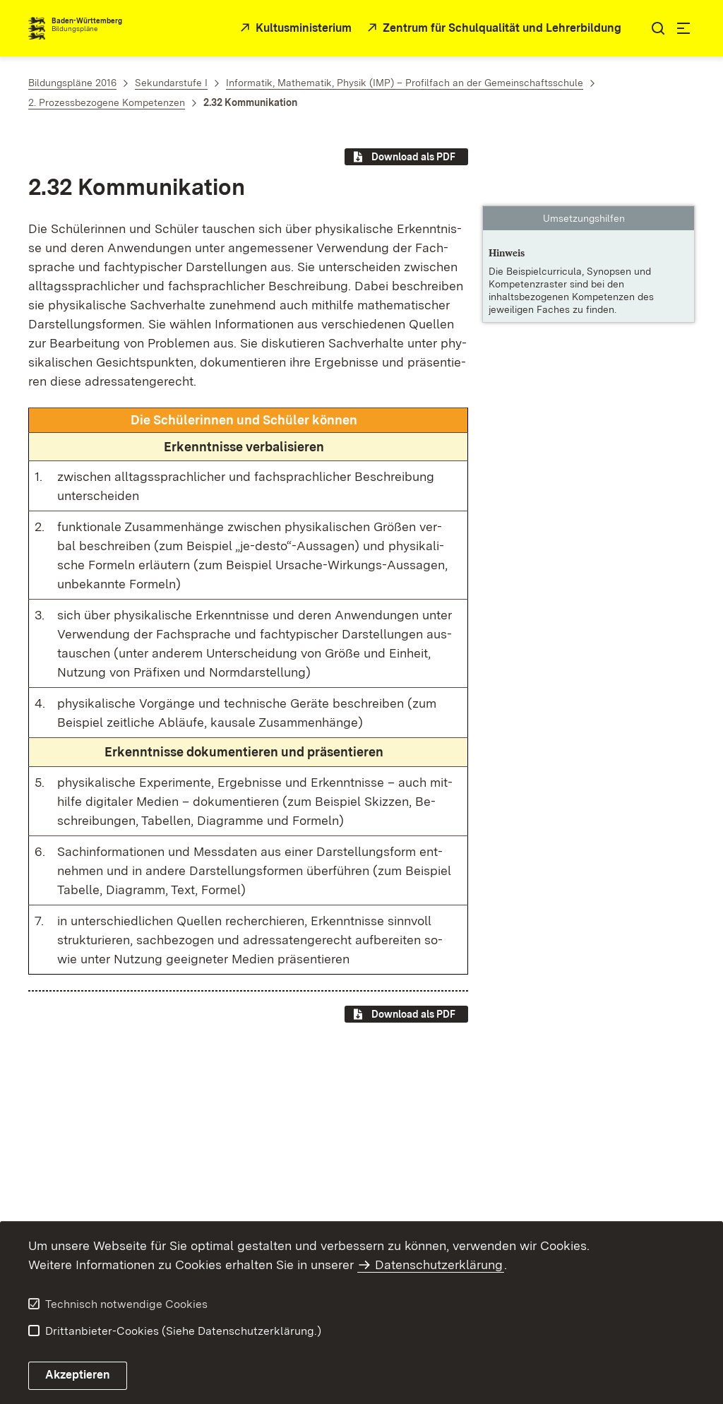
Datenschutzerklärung (439, 1264)
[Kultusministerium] (294, 28)
